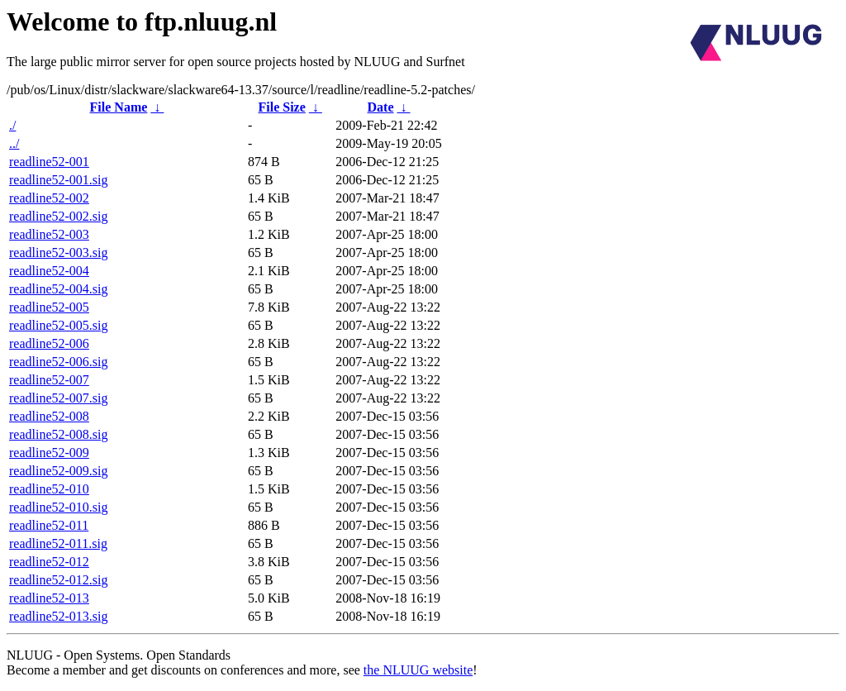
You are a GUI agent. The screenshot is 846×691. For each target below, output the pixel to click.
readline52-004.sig (58, 289)
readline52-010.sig (58, 507)
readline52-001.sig (58, 180)
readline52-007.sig (58, 398)
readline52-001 (49, 162)
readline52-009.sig (58, 471)
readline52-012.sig (58, 580)
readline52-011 (48, 525)
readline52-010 (49, 489)
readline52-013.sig (58, 616)
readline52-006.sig (58, 362)
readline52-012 (49, 562)
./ (12, 125)
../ (14, 143)
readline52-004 (49, 271)
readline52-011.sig (58, 543)
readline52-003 (49, 234)
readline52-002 (49, 198)
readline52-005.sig (58, 325)
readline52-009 (49, 453)
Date (381, 107)
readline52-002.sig (58, 216)
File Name (119, 107)
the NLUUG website (418, 670)
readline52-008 (49, 416)
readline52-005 (49, 307)
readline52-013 (49, 598)
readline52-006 (49, 343)
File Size (281, 107)
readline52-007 (49, 380)
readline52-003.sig (58, 252)
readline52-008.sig (58, 434)
